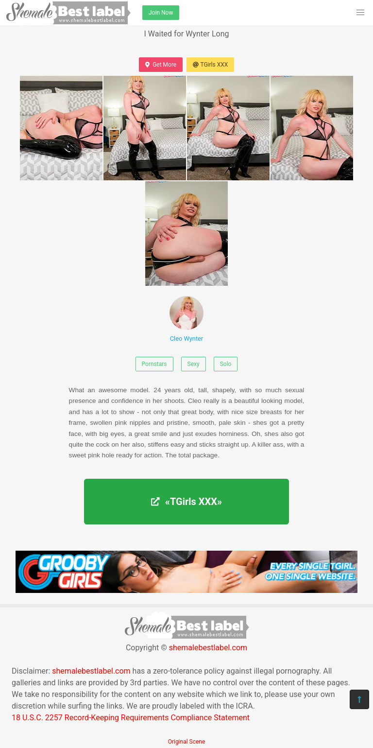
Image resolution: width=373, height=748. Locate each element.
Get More (160, 64)
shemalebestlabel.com (208, 647)
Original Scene (186, 741)
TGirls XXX (210, 64)
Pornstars (154, 364)
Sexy (193, 364)
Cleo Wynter (186, 319)
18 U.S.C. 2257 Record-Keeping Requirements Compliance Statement (131, 717)
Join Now (161, 12)
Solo (226, 364)
